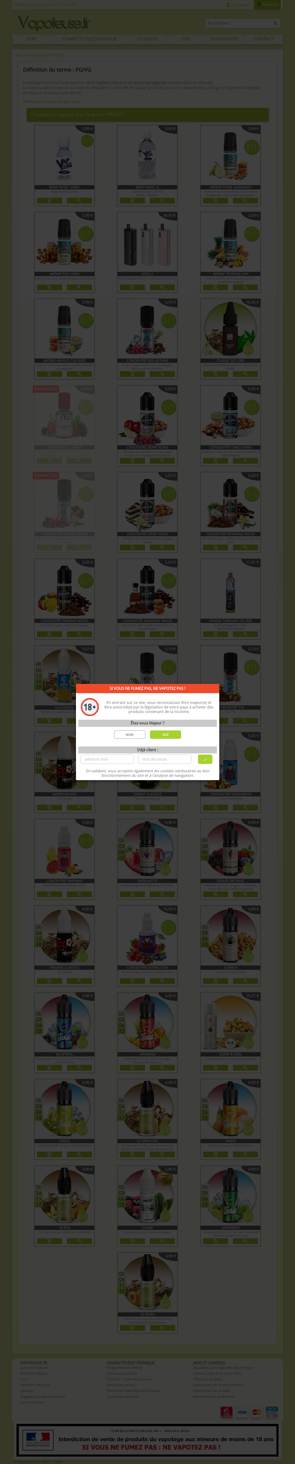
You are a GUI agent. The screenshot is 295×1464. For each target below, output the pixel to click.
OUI (165, 734)
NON (130, 734)
